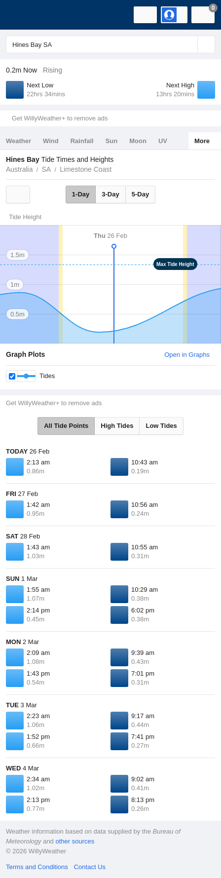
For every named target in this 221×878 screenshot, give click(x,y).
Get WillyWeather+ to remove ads (60, 118)
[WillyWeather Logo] (22, 14)
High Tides (117, 425)
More (202, 141)
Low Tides (161, 425)
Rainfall (82, 141)
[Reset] (189, 44)
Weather (18, 141)
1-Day (80, 194)
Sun (112, 141)
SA (46, 169)
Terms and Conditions (37, 867)
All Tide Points (66, 425)
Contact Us (90, 867)
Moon (138, 141)
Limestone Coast (85, 169)
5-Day (140, 194)
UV (162, 141)
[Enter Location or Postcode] (110, 44)
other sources (74, 841)
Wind (51, 141)
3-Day (110, 194)
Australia (19, 169)
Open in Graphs (187, 354)
